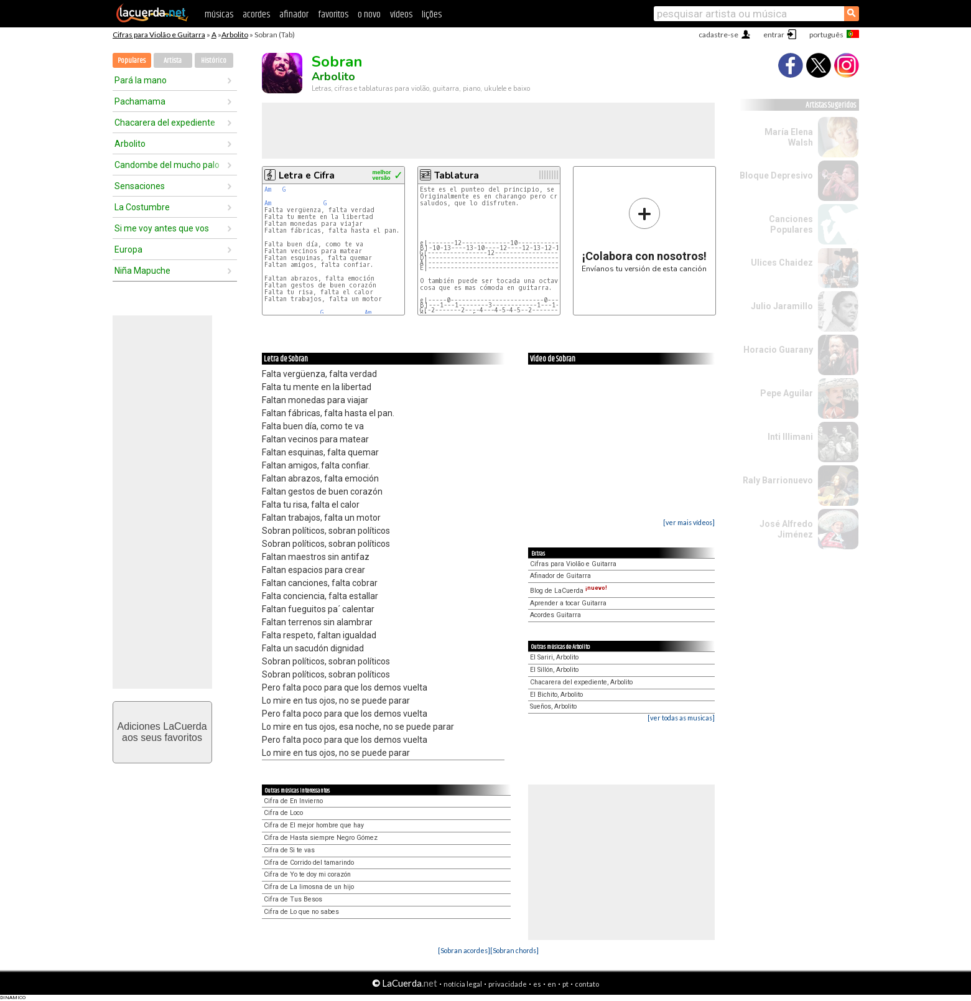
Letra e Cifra (307, 175)
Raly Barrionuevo (778, 480)
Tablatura (456, 175)
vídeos (401, 14)
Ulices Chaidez (782, 263)
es (537, 984)
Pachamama (139, 101)
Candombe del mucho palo (167, 165)
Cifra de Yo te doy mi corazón (307, 874)
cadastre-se (718, 34)
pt (565, 984)
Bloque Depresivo (776, 175)
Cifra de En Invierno (293, 801)
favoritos (333, 14)
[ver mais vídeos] (689, 522)
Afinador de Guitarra (560, 576)
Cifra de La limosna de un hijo (309, 887)
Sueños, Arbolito (553, 706)
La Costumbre (142, 207)
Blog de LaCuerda (568, 591)
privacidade (507, 984)
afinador (294, 14)
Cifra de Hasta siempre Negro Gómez (321, 838)
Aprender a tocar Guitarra (568, 603)
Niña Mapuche (142, 271)
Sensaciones (139, 186)
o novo (369, 14)
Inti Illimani (790, 437)
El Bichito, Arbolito (556, 695)
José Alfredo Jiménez (786, 529)
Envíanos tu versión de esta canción (644, 235)
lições (432, 14)
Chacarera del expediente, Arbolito (581, 682)
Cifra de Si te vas (289, 850)
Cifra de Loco (283, 813)
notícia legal (463, 984)
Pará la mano (140, 80)
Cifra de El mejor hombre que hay (314, 825)
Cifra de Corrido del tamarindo (309, 863)
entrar (773, 34)
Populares (132, 61)
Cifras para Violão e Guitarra (159, 34)
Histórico (213, 61)
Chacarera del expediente (164, 123)
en (551, 984)
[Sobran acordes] (464, 950)
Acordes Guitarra (555, 615)
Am (267, 189)
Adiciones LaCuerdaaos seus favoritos (162, 732)
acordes (256, 14)
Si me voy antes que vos (161, 228)
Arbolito (234, 34)
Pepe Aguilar (786, 393)
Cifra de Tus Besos (293, 899)
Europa (128, 249)
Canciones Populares (791, 224)
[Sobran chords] (514, 950)
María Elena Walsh (788, 137)
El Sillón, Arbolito (554, 670)
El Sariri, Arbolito (554, 657)
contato (587, 984)
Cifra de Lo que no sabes (301, 912)
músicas (219, 14)
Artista (173, 61)
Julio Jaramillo (782, 306)
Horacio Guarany (778, 350)
